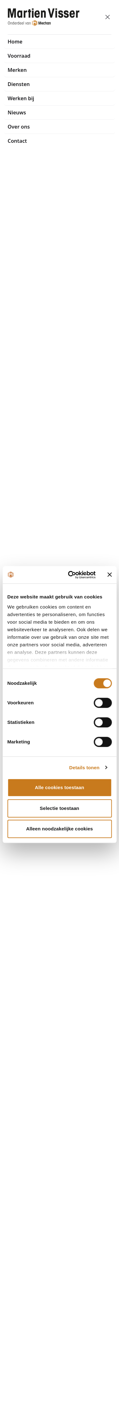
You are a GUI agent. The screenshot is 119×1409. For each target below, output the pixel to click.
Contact (17, 140)
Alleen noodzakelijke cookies (59, 828)
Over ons (19, 126)
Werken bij (21, 98)
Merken (17, 69)
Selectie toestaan (59, 808)
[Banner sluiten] (109, 575)
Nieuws (17, 112)
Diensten (19, 84)
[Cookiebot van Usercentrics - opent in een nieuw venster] (71, 575)
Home (15, 41)
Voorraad (19, 55)
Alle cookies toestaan (59, 787)
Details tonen (84, 767)
